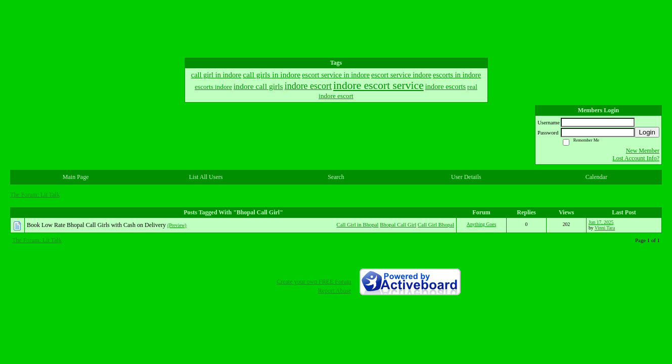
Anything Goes (481, 224)
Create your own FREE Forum (314, 281)
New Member (642, 150)
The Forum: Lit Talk (35, 194)
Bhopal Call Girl (398, 224)
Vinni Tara (605, 228)
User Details (466, 176)
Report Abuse (334, 290)
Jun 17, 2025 (601, 222)
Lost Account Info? (635, 158)
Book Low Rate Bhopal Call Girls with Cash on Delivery (96, 225)
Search (336, 176)
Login (647, 132)
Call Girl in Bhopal (358, 224)
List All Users (206, 176)
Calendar (596, 176)
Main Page (76, 176)
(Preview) (177, 225)
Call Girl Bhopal (436, 224)
